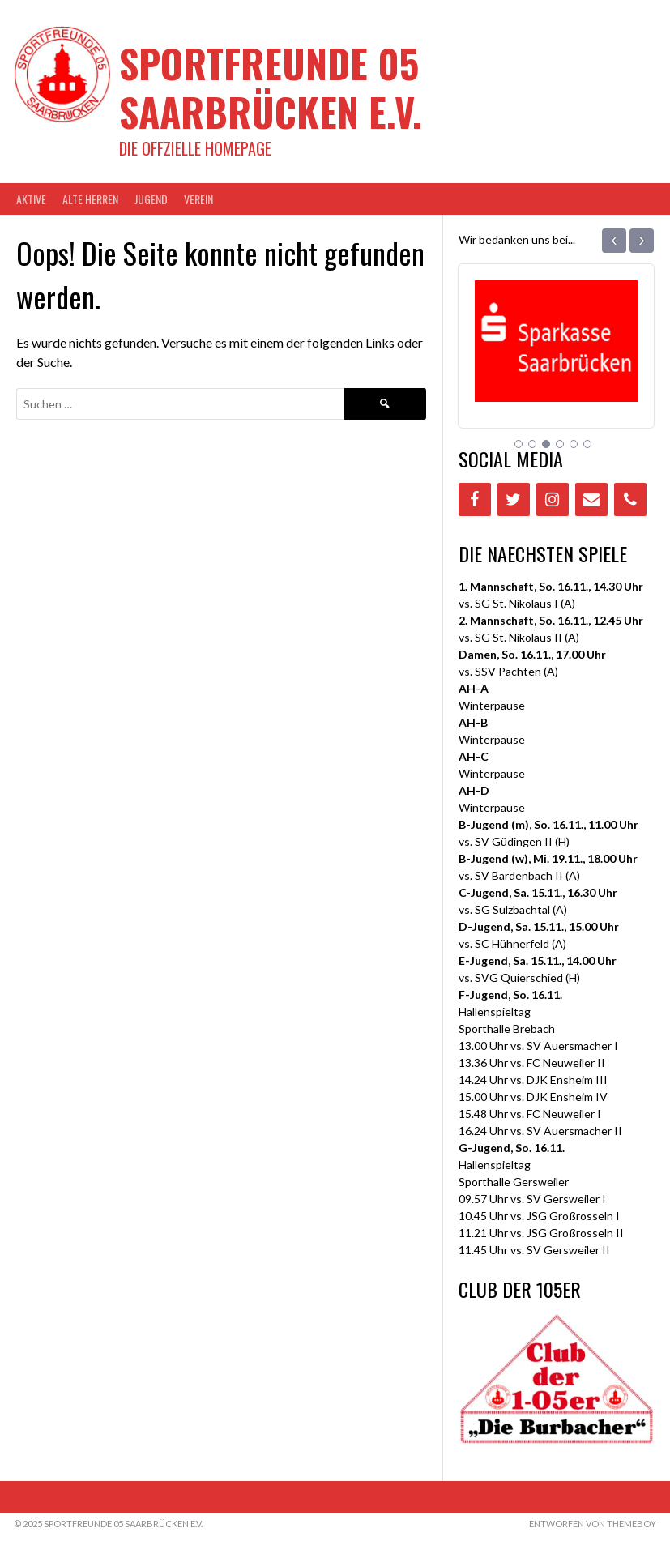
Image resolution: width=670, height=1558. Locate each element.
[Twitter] (513, 499)
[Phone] (630, 499)
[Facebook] (475, 499)
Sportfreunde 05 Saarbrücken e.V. (270, 87)
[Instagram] (552, 499)
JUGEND (151, 198)
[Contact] (591, 499)
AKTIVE (31, 198)
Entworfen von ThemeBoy (592, 1523)
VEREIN (198, 198)
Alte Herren (90, 198)
